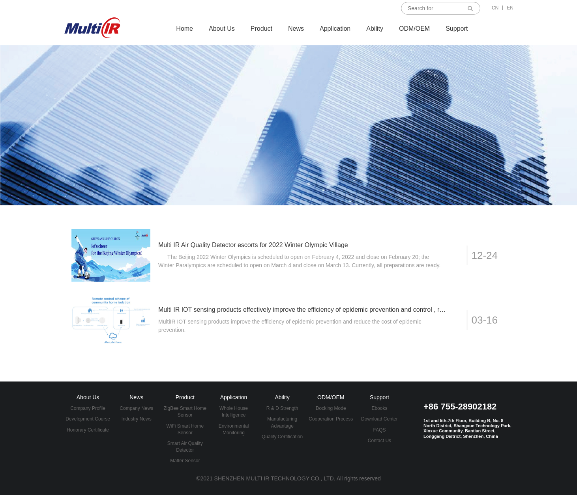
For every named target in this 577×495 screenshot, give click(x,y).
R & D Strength (282, 408)
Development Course (88, 419)
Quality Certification (282, 436)
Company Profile (87, 408)
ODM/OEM (414, 28)
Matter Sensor (185, 460)
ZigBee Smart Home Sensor (185, 412)
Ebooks (379, 408)
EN (510, 8)
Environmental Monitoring (234, 429)
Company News (136, 408)
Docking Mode (331, 408)
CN (495, 8)
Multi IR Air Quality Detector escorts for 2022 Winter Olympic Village (253, 245)
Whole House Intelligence (233, 412)
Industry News (137, 419)
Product (261, 28)
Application (335, 28)
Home (184, 28)
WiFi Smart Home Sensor (185, 429)
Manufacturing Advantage (282, 422)
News (296, 28)
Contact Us (379, 440)
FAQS (379, 430)
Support (457, 28)
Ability (374, 28)
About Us (222, 28)
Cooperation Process (331, 419)
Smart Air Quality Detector (185, 447)
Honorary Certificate (88, 430)
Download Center (379, 419)
